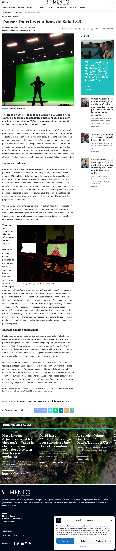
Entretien (5, 473)
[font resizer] (9, 2)
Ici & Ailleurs (15, 473)
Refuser (84, 541)
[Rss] (30, 543)
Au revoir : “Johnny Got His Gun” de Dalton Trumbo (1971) (92, 439)
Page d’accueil (84, 546)
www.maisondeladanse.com (42, 391)
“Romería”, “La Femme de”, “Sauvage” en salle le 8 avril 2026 (102, 137)
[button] (111, 520)
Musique (30, 473)
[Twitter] (18, 543)
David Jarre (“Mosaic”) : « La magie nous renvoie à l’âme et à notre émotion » (55, 441)
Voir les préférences (103, 541)
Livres (23, 473)
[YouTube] (22, 543)
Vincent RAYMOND (12, 27)
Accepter (65, 541)
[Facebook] (14, 543)
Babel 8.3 (15, 401)
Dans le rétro (6, 16)
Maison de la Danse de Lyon (57, 401)
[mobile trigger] (4, 2)
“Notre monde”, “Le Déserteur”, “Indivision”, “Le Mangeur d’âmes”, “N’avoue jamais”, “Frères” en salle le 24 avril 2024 (97, 71)
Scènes (15, 16)
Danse (23, 401)
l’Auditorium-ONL (26, 391)
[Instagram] (26, 543)
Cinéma (87, 86)
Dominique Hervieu (35, 401)
